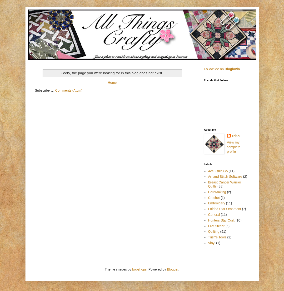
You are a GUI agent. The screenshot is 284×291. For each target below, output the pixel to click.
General (214, 215)
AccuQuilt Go (218, 171)
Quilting (213, 231)
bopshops (139, 269)
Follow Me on (222, 69)
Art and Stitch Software (225, 176)
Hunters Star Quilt (221, 220)
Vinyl (211, 243)
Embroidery (216, 203)
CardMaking (217, 192)
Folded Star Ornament (224, 209)
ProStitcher (216, 226)
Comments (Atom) (68, 90)
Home (112, 82)
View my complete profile (233, 146)
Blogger (172, 269)
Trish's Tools (217, 237)
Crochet (214, 198)
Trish (235, 136)
